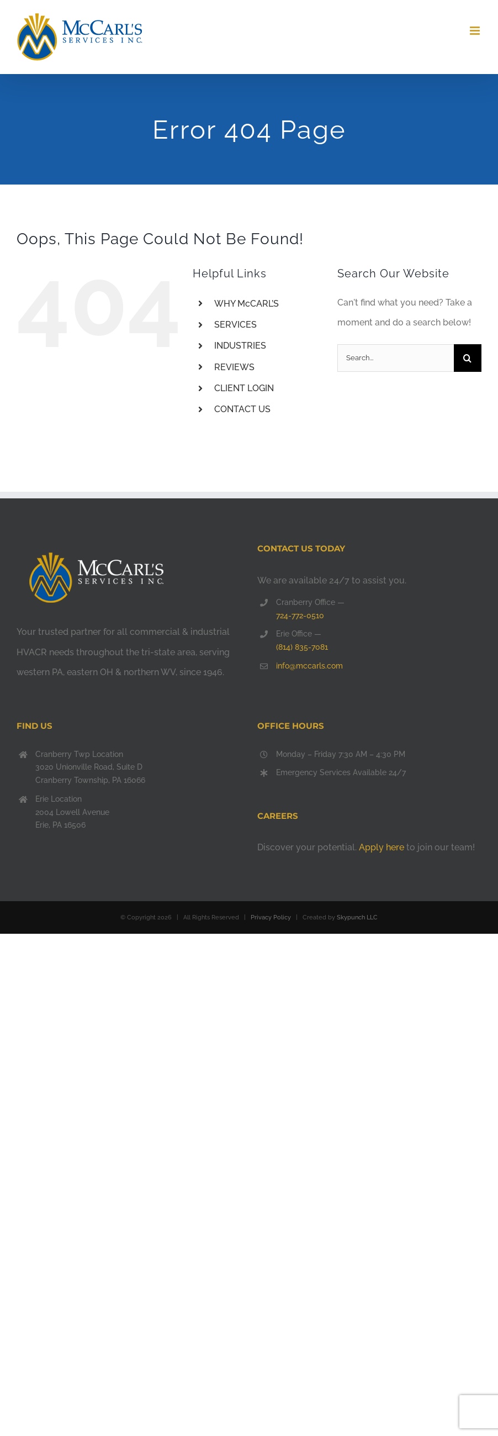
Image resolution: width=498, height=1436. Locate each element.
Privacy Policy (271, 917)
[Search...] (395, 358)
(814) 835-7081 (302, 647)
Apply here (381, 847)
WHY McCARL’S (246, 303)
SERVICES (235, 324)
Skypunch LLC (357, 917)
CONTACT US (242, 409)
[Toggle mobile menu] (475, 30)
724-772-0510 (300, 615)
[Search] (467, 358)
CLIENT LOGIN (244, 388)
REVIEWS (234, 367)
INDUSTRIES (240, 345)
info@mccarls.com (309, 665)
